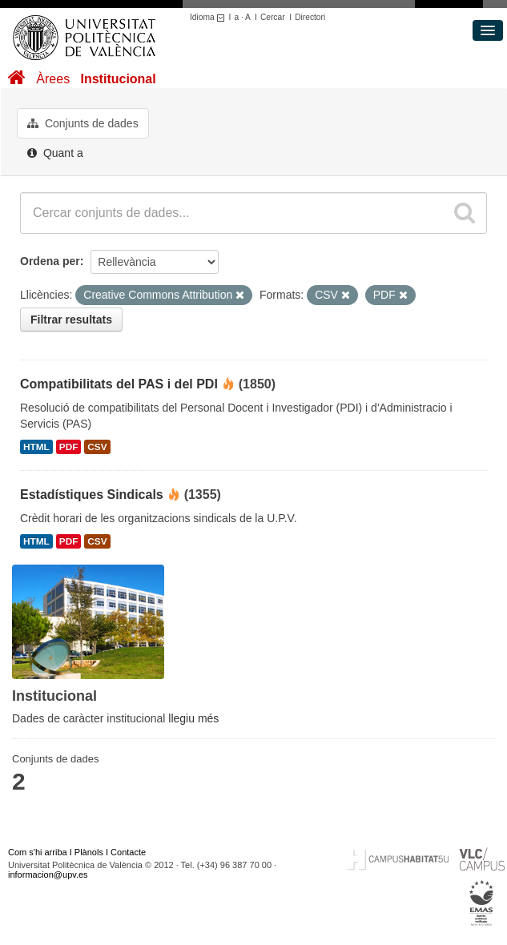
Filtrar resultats (71, 319)
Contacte (128, 852)
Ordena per (50, 261)
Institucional (117, 79)
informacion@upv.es (48, 874)
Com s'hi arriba (37, 852)
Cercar (272, 17)
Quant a (55, 153)
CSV (97, 446)
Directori (310, 17)
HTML (36, 446)
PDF (68, 446)
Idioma (209, 17)
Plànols (88, 852)
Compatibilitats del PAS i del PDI (119, 384)
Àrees (53, 79)
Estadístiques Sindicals (91, 494)
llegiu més (193, 718)
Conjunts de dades (83, 123)
